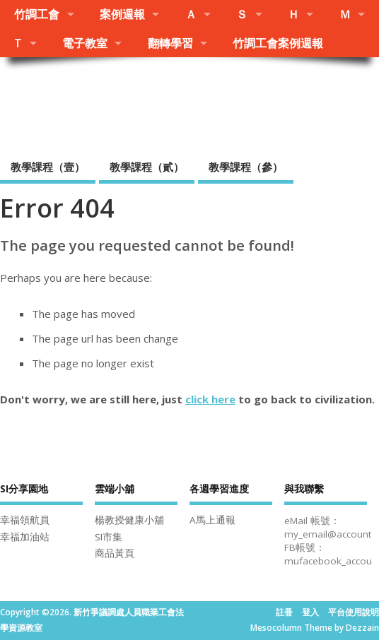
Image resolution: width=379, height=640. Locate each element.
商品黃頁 (114, 553)
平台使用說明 (353, 612)
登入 (310, 612)
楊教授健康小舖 (129, 520)
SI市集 (108, 537)
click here (210, 399)
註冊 (284, 612)
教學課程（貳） (147, 167)
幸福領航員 (24, 520)
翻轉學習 (170, 43)
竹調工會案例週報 (278, 43)
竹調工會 (36, 14)
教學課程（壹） (48, 167)
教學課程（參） (246, 167)
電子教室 (84, 43)
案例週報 (122, 14)
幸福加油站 (24, 537)
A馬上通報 (212, 520)
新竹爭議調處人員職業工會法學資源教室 (180, 102)
